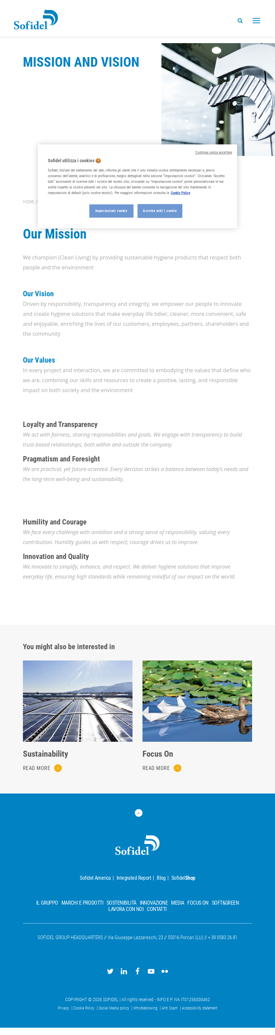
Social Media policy (114, 1008)
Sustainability (45, 754)
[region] (137, 186)
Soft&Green (225, 903)
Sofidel (183, 878)
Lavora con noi (125, 909)
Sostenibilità (122, 903)
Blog (161, 878)
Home (28, 201)
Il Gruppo (47, 903)
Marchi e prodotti (82, 903)
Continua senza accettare (213, 152)
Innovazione (154, 903)
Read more (37, 768)
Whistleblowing (146, 1008)
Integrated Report (134, 878)
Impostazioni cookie (111, 210)
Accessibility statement (199, 1008)
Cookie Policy (84, 1008)
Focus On (157, 754)
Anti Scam (170, 1008)
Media (177, 903)
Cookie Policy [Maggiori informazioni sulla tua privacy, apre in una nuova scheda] (180, 192)
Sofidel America (95, 878)
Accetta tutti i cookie (160, 210)
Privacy (64, 1008)
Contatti (156, 909)
